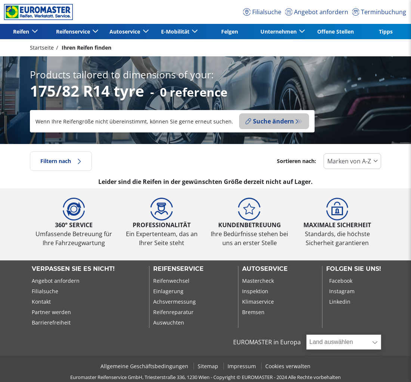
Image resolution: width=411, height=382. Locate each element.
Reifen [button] (22, 31)
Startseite (42, 47)
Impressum (242, 366)
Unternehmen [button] (279, 31)
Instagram (342, 291)
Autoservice (265, 269)
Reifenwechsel (171, 280)
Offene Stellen (335, 31)
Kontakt (41, 301)
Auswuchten (168, 322)
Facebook (340, 280)
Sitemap (209, 366)
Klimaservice (258, 301)
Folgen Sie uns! (353, 269)
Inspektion (255, 291)
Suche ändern (269, 121)
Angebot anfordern (56, 280)
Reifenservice (178, 269)
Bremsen (253, 312)
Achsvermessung (174, 301)
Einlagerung (168, 291)
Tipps (386, 31)
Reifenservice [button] (74, 31)
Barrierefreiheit (51, 322)
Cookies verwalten (287, 366)
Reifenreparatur (173, 312)
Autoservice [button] (125, 31)
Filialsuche (45, 291)
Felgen (229, 31)
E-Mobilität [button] (176, 31)
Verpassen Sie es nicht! (73, 269)
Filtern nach (60, 161)
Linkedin (339, 301)
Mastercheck (258, 280)
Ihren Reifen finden (85, 47)
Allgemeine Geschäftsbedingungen (145, 366)
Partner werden (51, 312)
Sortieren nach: (296, 161)
